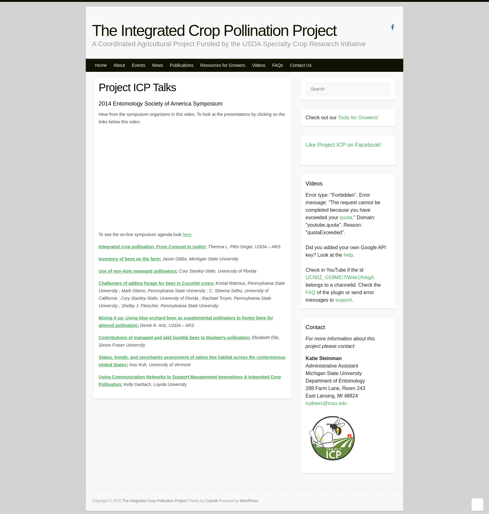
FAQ (311, 292)
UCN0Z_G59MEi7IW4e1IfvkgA (340, 277)
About (119, 65)
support (343, 300)
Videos (258, 65)
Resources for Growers (222, 65)
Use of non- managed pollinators (137, 271)
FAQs (277, 65)
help (348, 255)
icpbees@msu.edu (326, 403)
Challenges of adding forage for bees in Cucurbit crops (156, 283)
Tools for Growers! (358, 117)
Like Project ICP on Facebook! (343, 145)
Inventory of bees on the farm (129, 258)
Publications (182, 65)
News (157, 65)
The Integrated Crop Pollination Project (214, 30)
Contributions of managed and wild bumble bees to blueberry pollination (174, 337)
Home (101, 65)
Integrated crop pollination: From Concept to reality (152, 246)
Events (138, 65)
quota (346, 217)
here (187, 234)
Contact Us (301, 65)
